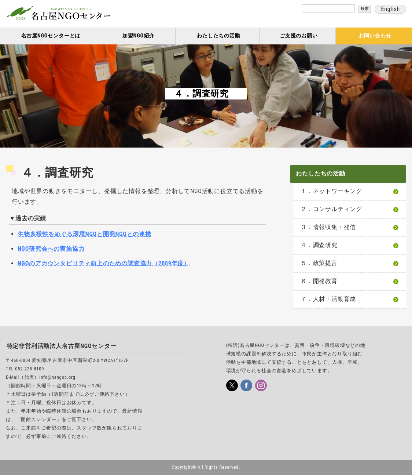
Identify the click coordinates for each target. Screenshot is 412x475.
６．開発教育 (319, 281)
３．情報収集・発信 (328, 227)
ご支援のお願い (299, 36)
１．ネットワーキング (331, 191)
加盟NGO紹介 (138, 36)
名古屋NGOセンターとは (51, 36)
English (390, 9)
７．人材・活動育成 (328, 298)
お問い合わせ (375, 36)
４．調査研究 (319, 245)
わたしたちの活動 (218, 36)
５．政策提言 (319, 263)
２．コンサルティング (331, 209)
